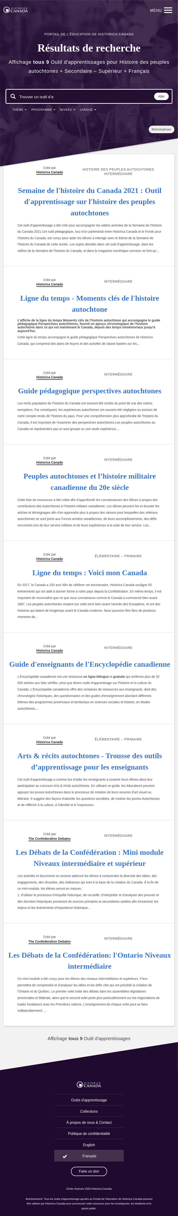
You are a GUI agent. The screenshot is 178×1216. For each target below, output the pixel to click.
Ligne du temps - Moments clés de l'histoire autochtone (89, 304)
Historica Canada (49, 284)
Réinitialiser (161, 129)
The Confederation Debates (50, 838)
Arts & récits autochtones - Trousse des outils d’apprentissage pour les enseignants (89, 761)
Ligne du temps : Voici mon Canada (89, 572)
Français (89, 1156)
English (89, 1145)
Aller (161, 96)
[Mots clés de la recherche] (36, 97)
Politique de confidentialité (89, 1134)
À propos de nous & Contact (88, 1122)
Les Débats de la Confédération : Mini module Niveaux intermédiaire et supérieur (90, 858)
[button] (20, 110)
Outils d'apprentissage (89, 1100)
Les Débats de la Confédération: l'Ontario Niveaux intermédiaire (89, 961)
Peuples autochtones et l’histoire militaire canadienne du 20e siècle (90, 482)
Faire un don (89, 1171)
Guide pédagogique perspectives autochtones (89, 391)
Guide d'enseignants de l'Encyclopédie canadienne (89, 664)
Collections (89, 1111)
